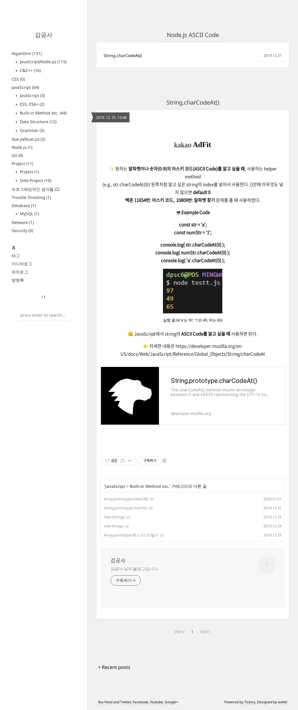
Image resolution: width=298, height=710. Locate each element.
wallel (282, 702)
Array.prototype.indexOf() (126, 498)
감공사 (43, 35)
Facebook (140, 702)
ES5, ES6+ (31, 104)
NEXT (206, 632)
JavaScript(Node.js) (43, 61)
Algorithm (27, 53)
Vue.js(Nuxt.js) (28, 139)
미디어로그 (22, 263)
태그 (16, 255)
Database (24, 205)
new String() (114, 517)
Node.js (22, 147)
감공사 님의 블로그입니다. (135, 568)
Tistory (249, 702)
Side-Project (35, 180)
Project (22, 163)
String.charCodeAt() (123, 55)
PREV (179, 632)
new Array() (114, 526)
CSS (18, 79)
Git (17, 155)
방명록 (18, 280)
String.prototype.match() (125, 508)
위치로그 (20, 272)
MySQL (29, 213)
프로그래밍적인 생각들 (35, 189)
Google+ (171, 702)
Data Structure (37, 121)
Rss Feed (105, 702)
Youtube (156, 702)
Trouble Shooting (31, 197)
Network (23, 222)
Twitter (125, 702)
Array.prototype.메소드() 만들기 (131, 535)
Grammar (31, 130)
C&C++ (30, 70)
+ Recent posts (114, 667)
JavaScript (25, 87)
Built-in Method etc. (43, 113)
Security (22, 230)
